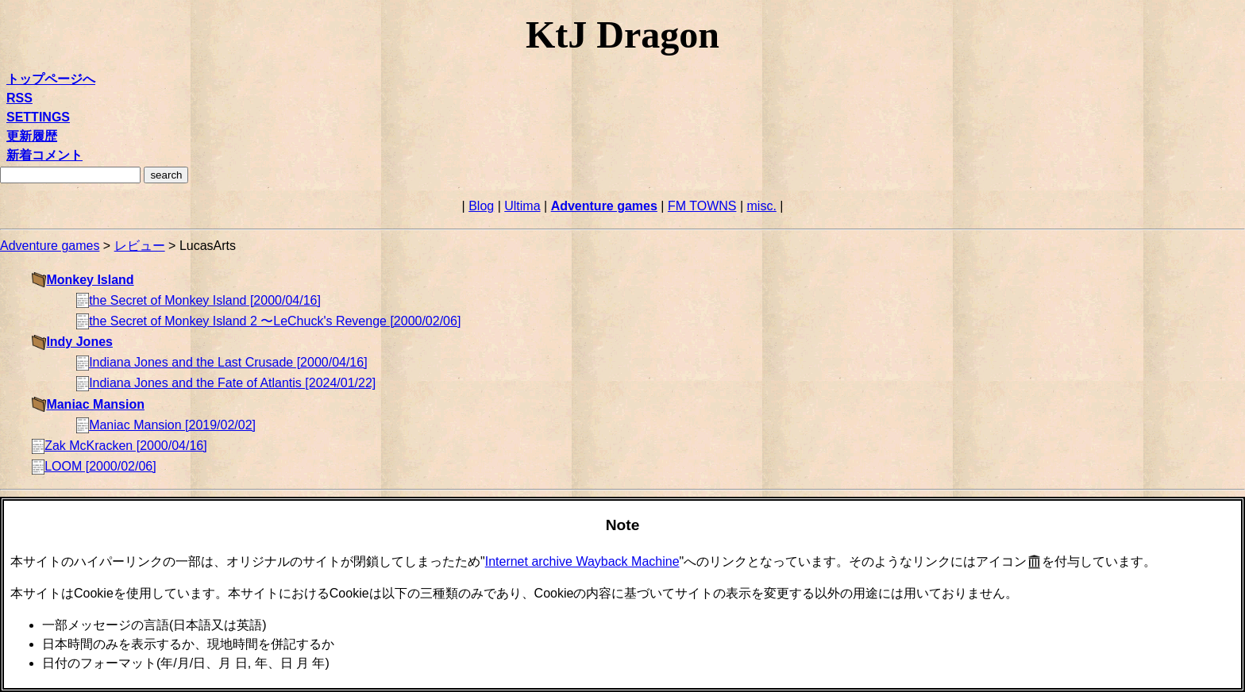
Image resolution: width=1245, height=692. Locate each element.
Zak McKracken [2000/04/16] (125, 445)
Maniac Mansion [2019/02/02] (172, 425)
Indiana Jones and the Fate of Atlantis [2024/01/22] (232, 383)
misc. (762, 206)
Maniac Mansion (95, 404)
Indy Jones (79, 341)
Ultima (522, 206)
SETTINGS (38, 117)
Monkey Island (89, 279)
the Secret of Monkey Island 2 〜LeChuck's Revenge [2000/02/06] (275, 321)
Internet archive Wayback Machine (582, 561)
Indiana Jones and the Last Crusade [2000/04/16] (228, 362)
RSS (19, 98)
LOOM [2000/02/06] (100, 466)
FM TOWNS (702, 206)
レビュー (139, 245)
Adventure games (604, 206)
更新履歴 (31, 136)
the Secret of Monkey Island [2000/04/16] (205, 300)
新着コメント (44, 155)
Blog (481, 206)
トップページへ (50, 79)
